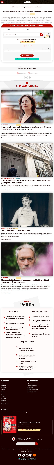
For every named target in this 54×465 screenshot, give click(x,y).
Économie (3, 398)
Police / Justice (5, 403)
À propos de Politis (31, 391)
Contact (4, 449)
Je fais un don (30, 383)
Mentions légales (12, 449)
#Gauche (13, 412)
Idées (2, 391)
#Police (8, 412)
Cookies (30, 451)
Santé (2, 402)
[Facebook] (19, 455)
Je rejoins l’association (32, 389)
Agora (2, 383)
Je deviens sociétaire (32, 385)
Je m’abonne (30, 387)
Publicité (23, 451)
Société (3, 389)
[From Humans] (34, 455)
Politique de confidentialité (44, 449)
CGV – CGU (33, 449)
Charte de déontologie (23, 449)
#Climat (3, 412)
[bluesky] (23, 455)
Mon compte (30, 392)
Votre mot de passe (31, 48)
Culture (3, 392)
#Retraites (18, 412)
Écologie (3, 387)
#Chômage (24, 412)
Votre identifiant (7, 48)
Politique (3, 385)
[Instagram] (30, 455)
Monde (3, 394)
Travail (3, 396)
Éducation (3, 400)
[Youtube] (27, 455)
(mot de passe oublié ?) (46, 48)
